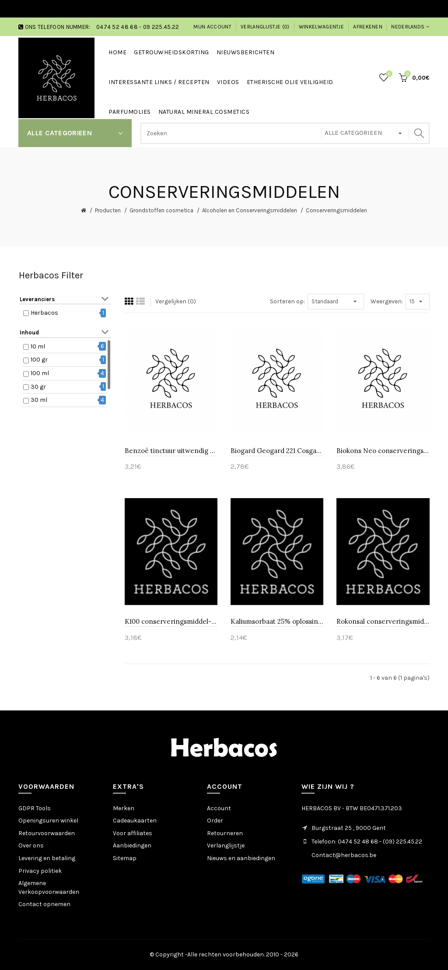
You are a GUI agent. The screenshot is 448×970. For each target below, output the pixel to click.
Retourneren (225, 833)
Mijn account (212, 27)
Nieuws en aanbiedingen (241, 858)
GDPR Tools (34, 808)
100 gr (39, 359)
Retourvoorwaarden (46, 833)
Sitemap (124, 858)
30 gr (38, 386)
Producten (108, 210)
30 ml (39, 400)
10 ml (38, 346)
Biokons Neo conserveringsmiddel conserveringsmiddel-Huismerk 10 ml (382, 450)
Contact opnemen (44, 904)
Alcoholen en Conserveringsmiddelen (249, 210)
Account (219, 808)
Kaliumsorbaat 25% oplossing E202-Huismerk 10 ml (277, 621)
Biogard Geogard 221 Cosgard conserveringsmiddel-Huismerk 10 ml (277, 450)
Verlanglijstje (226, 845)
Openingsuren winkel (48, 820)
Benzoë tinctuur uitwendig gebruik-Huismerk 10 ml (171, 450)
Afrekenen (367, 27)
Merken (123, 808)
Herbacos (44, 312)
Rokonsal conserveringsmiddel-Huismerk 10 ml (382, 621)
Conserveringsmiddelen (336, 210)
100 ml (40, 373)
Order (215, 820)
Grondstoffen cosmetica (161, 210)
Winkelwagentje (321, 27)
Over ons (31, 845)
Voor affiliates (132, 833)
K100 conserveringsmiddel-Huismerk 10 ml (171, 621)
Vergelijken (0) (175, 301)
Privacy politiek (40, 871)
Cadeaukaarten (135, 820)
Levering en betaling (46, 858)
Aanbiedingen (132, 845)
